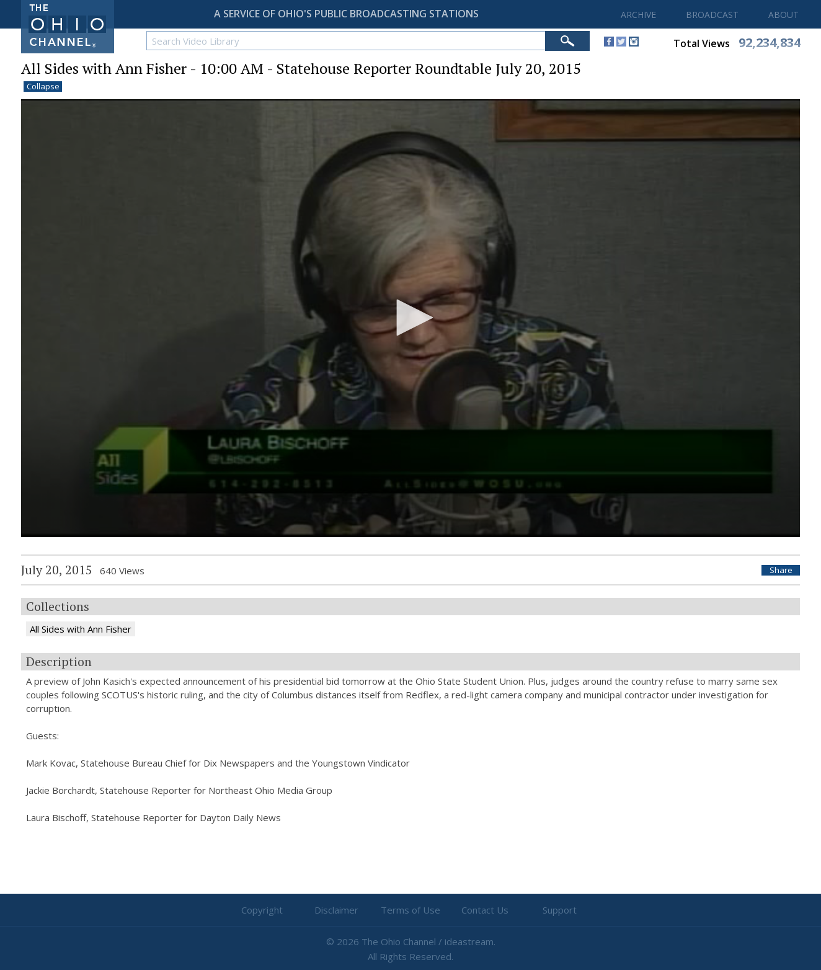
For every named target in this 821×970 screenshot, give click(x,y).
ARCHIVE (638, 14)
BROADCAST (712, 14)
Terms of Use (410, 910)
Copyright (262, 910)
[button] (410, 317)
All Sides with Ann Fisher (80, 629)
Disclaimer (336, 910)
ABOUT (783, 14)
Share (781, 570)
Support (560, 910)
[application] (410, 318)
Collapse (43, 86)
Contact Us (484, 910)
